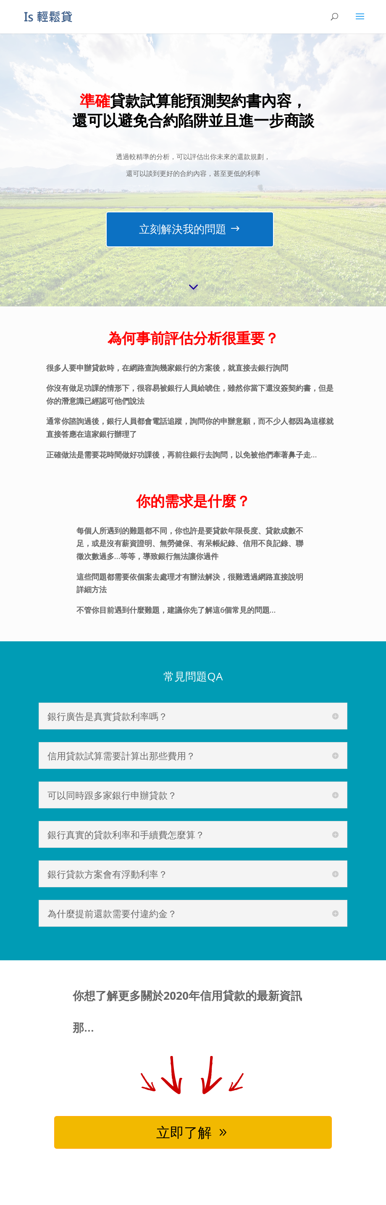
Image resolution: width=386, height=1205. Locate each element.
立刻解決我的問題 (182, 228)
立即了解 (183, 1132)
